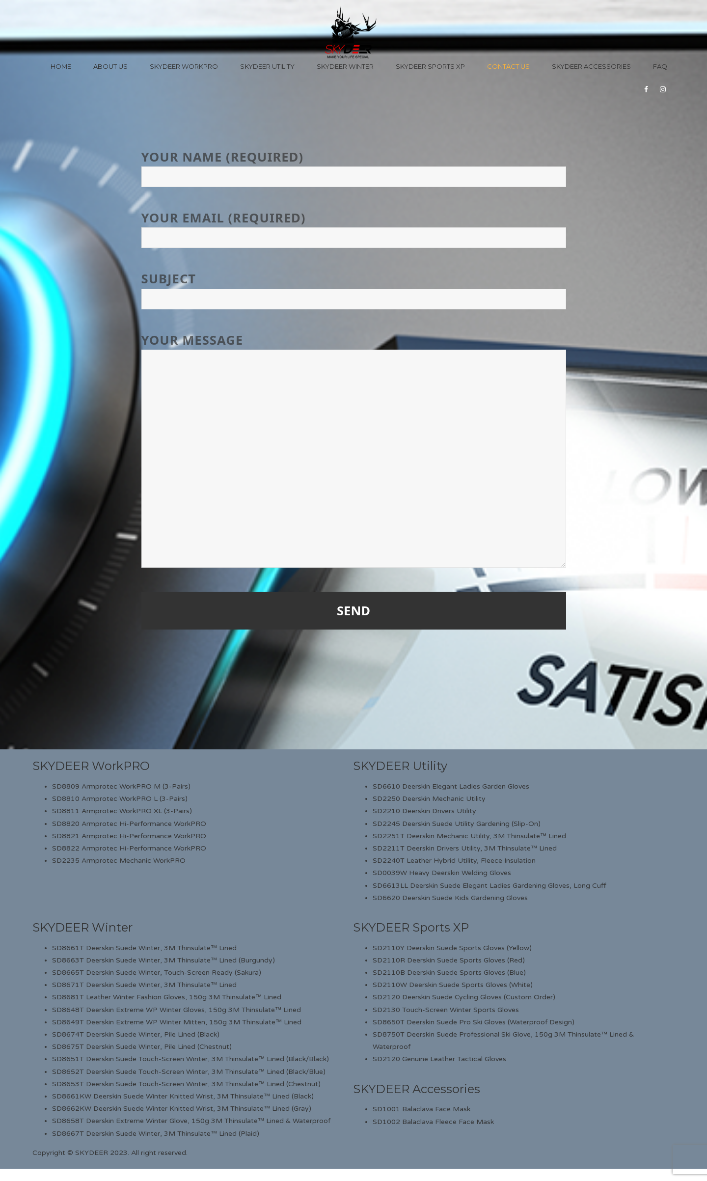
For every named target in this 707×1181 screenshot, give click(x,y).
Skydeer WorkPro (184, 66)
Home (61, 66)
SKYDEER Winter (82, 927)
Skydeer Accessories (591, 66)
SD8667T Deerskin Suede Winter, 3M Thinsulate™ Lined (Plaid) (155, 1133)
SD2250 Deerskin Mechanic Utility (429, 799)
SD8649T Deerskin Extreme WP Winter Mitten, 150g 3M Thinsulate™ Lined (176, 1022)
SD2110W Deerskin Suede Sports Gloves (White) (453, 985)
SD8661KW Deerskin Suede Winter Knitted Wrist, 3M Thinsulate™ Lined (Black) (183, 1096)
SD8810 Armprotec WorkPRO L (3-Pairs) (120, 799)
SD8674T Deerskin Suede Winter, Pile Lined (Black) (135, 1034)
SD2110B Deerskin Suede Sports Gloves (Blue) (449, 972)
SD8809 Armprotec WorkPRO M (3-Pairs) (121, 786)
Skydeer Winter (345, 66)
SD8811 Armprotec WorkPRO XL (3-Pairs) (122, 811)
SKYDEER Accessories (416, 1089)
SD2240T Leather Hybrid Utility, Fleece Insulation (454, 860)
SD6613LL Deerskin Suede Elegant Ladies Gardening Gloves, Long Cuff (489, 885)
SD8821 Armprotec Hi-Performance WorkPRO (129, 836)
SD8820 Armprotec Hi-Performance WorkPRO (129, 824)
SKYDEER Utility (400, 766)
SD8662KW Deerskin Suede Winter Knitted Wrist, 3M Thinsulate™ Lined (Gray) (181, 1108)
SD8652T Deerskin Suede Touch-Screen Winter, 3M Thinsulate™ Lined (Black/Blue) (189, 1072)
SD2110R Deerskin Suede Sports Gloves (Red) (449, 960)
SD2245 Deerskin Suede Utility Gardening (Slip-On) (457, 824)
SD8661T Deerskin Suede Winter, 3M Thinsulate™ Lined (144, 948)
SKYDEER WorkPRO (91, 766)
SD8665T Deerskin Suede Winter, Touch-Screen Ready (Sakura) (156, 972)
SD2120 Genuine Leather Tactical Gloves (439, 1059)
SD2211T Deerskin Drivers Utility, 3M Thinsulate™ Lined (465, 848)
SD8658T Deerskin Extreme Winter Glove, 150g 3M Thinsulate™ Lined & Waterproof (191, 1121)
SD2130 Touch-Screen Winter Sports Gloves (446, 1010)
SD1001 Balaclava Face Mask (421, 1109)
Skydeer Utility (267, 66)
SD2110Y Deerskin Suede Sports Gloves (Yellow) (452, 948)
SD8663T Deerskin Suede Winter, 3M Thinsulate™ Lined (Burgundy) (163, 960)
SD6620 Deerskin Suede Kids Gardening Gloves (450, 898)
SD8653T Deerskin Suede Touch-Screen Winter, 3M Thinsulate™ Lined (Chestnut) (186, 1084)
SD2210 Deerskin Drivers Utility (424, 811)
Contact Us (508, 66)
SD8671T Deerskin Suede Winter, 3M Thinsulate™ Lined (144, 985)
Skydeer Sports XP (430, 66)
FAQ (660, 66)
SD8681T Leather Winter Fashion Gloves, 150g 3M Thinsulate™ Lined (166, 997)
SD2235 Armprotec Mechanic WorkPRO (119, 860)
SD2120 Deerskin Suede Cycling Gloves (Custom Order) (464, 997)
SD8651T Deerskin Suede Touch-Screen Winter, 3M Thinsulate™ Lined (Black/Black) (190, 1059)
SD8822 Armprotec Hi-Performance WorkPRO (129, 848)
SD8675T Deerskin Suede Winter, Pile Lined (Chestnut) (142, 1047)
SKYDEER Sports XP (411, 927)
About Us (110, 66)
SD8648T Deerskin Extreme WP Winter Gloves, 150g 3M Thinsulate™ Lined (176, 1010)
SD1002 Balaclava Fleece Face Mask (433, 1122)
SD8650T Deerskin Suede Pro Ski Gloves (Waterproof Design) (473, 1022)
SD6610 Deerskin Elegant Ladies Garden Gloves (451, 786)
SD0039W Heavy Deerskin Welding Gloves (442, 873)
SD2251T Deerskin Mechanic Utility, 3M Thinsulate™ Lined (469, 836)
